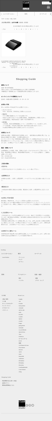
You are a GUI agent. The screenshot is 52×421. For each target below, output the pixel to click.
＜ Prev (4, 29)
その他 (7, 19)
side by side (21, 310)
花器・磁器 (38, 274)
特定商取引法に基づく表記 (9, 380)
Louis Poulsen (5, 257)
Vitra (20, 334)
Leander (21, 316)
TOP (2, 19)
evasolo (20, 321)
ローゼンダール (23, 338)
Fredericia (21, 336)
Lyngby (20, 299)
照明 (2, 274)
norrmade (21, 327)
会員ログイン (5, 383)
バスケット (5, 310)
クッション (22, 257)
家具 (26, 14)
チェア (20, 259)
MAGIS (21, 349)
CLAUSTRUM (22, 330)
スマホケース (5, 308)
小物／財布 (13, 19)
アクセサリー (22, 274)
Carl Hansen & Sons (24, 345)
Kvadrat (21, 303)
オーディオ (43, 14)
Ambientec (21, 358)
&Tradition (21, 360)
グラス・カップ (39, 280)
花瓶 (36, 278)
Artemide (21, 308)
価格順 (21, 22)
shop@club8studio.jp (10, 158)
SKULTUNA (22, 332)
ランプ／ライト (6, 305)
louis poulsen (22, 305)
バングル (21, 280)
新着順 (26, 22)
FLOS (20, 341)
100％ (20, 352)
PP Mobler (21, 363)
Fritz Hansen (22, 347)
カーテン (21, 261)
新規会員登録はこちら (8, 385)
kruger (20, 323)
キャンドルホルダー (7, 303)
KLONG (21, 314)
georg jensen (22, 325)
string (20, 371)
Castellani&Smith (23, 367)
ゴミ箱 (4, 301)
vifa (20, 301)
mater (20, 354)
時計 (20, 278)
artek (20, 312)
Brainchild (21, 356)
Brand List (21, 295)
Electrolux (21, 365)
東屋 (20, 343)
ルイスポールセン (8, 14)
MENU (20, 319)
